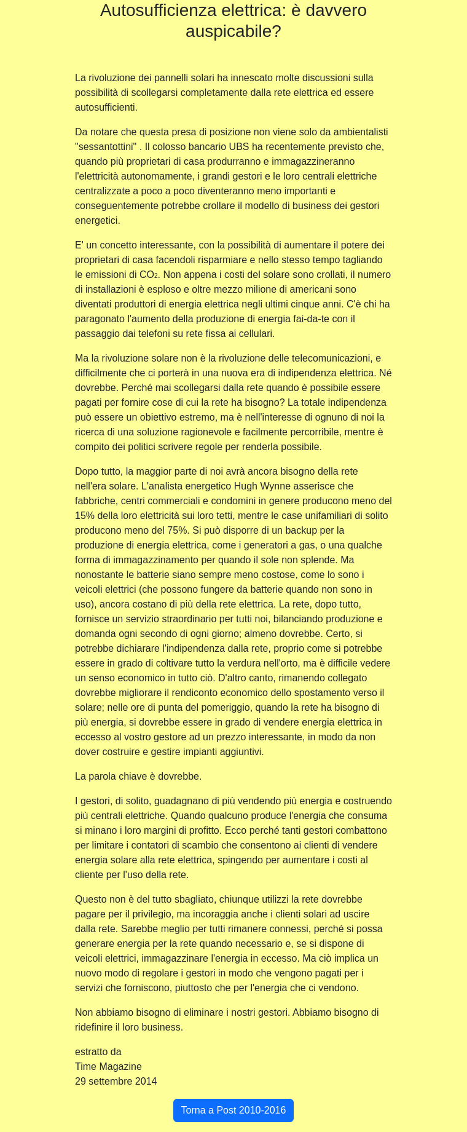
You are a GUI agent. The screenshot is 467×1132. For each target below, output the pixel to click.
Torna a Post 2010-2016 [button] (233, 1110)
